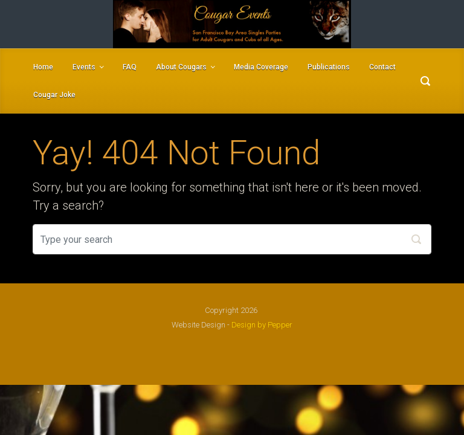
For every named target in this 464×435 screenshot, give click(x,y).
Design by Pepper (261, 324)
